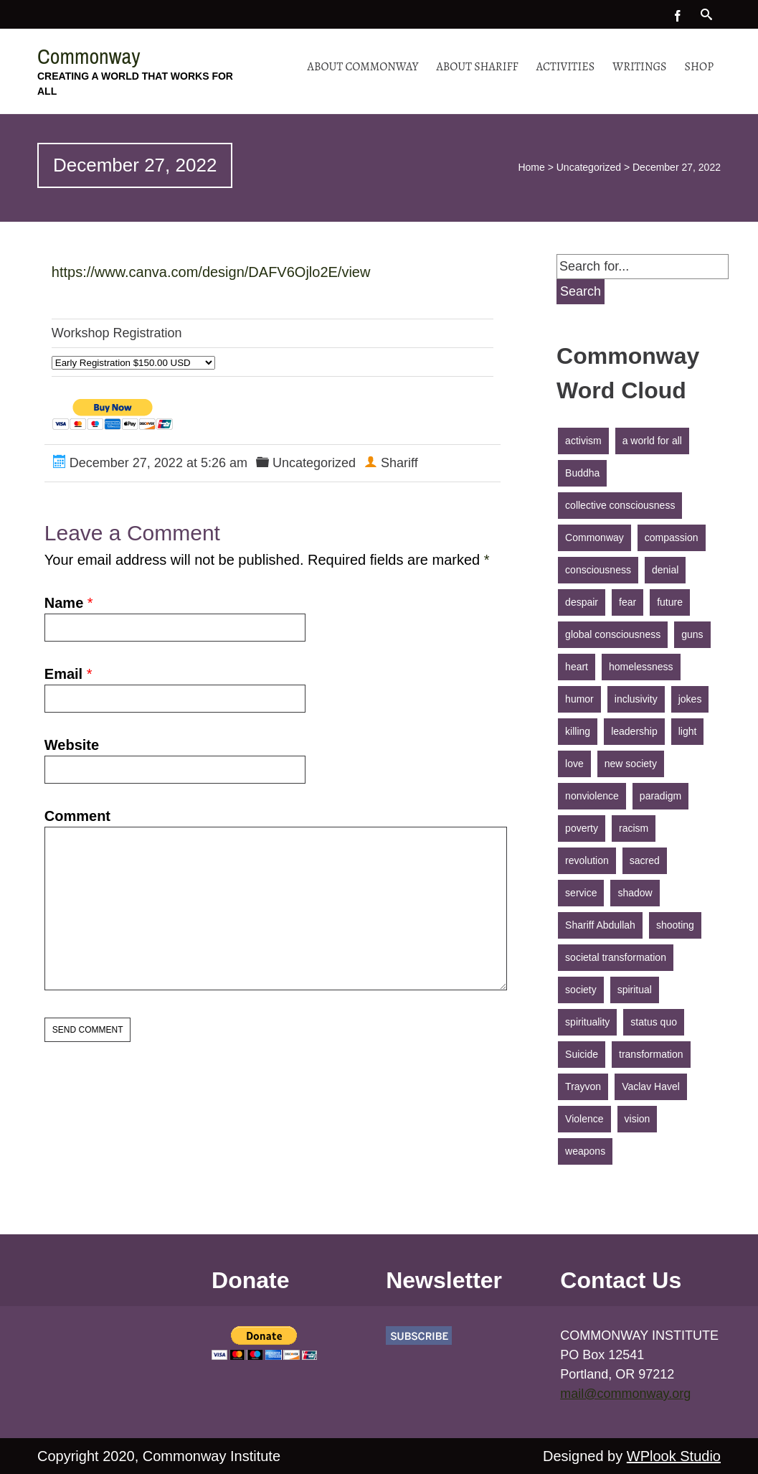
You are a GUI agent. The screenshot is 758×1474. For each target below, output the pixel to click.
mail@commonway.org (625, 1393)
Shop (699, 67)
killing (577, 731)
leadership (634, 731)
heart (576, 666)
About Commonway (363, 67)
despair (581, 602)
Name (63, 603)
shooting (675, 925)
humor (579, 699)
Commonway (89, 56)
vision (637, 1119)
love (574, 763)
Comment (77, 816)
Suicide (581, 1054)
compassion (671, 537)
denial (665, 570)
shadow (634, 892)
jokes (690, 699)
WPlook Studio (674, 1456)
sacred (645, 860)
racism (633, 828)
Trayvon (583, 1086)
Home (531, 167)
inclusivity (636, 699)
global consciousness (612, 634)
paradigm (660, 796)
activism (583, 440)
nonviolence (592, 796)
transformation (651, 1054)
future (670, 602)
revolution (587, 860)
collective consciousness (620, 505)
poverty (581, 828)
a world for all (652, 440)
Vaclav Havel (651, 1086)
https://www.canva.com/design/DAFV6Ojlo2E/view (211, 272)
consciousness (598, 570)
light (687, 731)
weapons (585, 1151)
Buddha (582, 473)
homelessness (641, 666)
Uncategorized (588, 167)
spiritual (634, 989)
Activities (565, 67)
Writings (639, 67)
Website (71, 745)
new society (631, 763)
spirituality (587, 1022)
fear (627, 602)
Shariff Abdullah (600, 925)
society (581, 989)
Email (63, 674)
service (581, 892)
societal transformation (615, 957)
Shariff (399, 463)
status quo (653, 1022)
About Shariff (477, 67)
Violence (584, 1119)
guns (692, 634)
